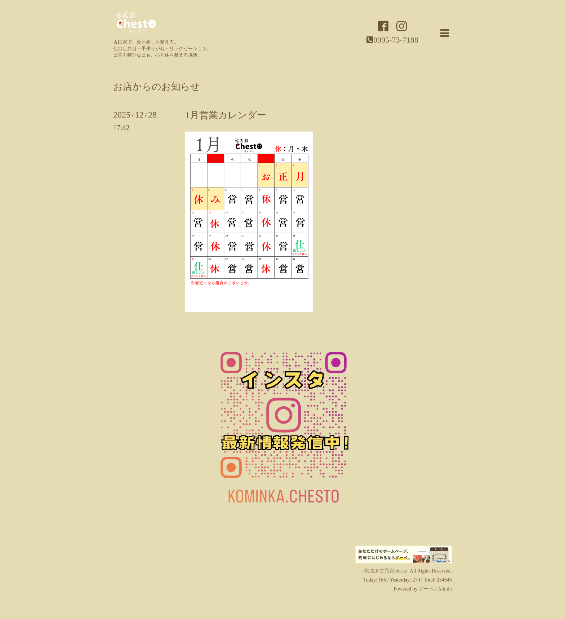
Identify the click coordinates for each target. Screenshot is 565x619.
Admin (445, 589)
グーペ (426, 589)
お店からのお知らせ (156, 87)
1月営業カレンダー (225, 115)
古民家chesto (393, 571)
